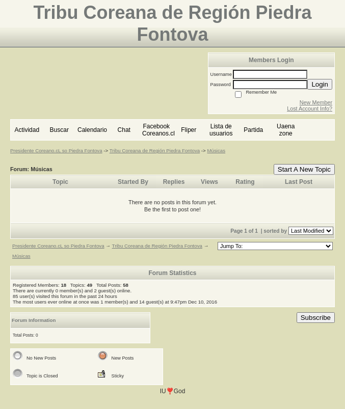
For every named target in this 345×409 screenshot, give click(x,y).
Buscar (59, 129)
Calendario (92, 129)
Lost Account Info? (309, 108)
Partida (253, 129)
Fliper (188, 129)
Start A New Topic (304, 169)
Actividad (26, 129)
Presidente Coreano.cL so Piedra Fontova (56, 150)
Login (319, 84)
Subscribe (316, 317)
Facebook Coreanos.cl (158, 130)
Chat (124, 129)
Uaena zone (286, 130)
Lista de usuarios (220, 130)
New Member (316, 102)
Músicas (216, 150)
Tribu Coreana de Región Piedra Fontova (155, 150)
